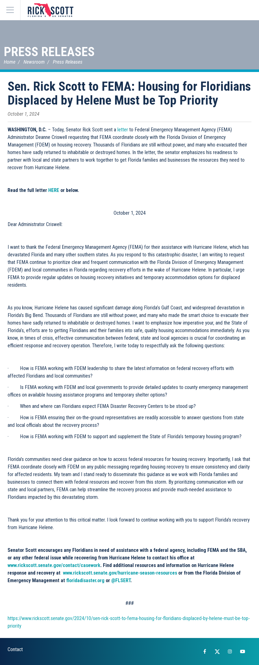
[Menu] (10, 10)
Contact (15, 649)
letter (122, 130)
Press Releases (49, 51)
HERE (53, 190)
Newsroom (34, 62)
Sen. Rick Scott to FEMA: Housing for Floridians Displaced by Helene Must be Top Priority (129, 93)
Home (9, 62)
